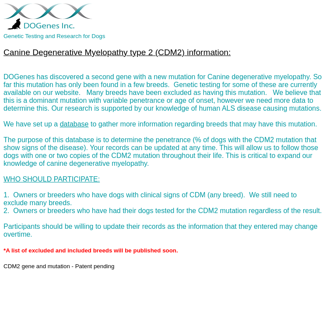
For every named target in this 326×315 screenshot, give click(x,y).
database (74, 124)
